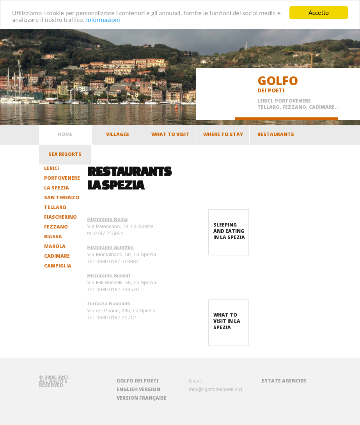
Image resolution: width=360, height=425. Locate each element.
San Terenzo (61, 197)
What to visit (170, 136)
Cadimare (57, 256)
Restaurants (275, 136)
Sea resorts (65, 156)
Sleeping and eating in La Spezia (229, 231)
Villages (117, 136)
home (65, 134)
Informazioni (103, 19)
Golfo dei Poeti (137, 380)
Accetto (319, 13)
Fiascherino (60, 217)
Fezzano (56, 226)
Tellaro (55, 207)
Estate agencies (284, 380)
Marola (55, 246)
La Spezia (56, 187)
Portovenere (62, 178)
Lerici (51, 168)
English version (138, 389)
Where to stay (223, 136)
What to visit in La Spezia (226, 321)
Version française (142, 398)
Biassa (53, 236)
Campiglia (57, 265)
